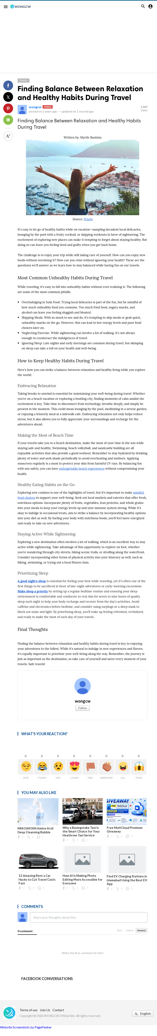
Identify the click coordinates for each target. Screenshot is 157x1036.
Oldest (129, 930)
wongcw (35, 107)
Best (119, 930)
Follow (82, 708)
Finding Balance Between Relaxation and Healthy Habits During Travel (80, 93)
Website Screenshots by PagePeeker (26, 1027)
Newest (141, 930)
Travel (23, 80)
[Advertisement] (78, 43)
